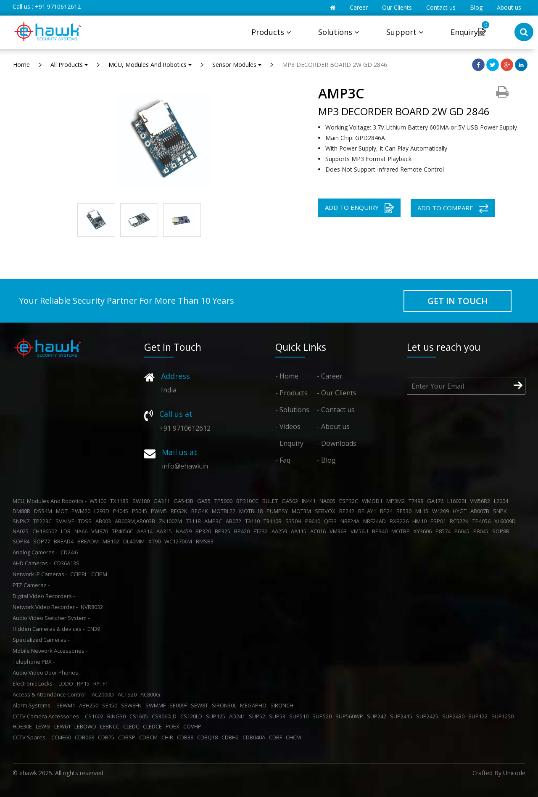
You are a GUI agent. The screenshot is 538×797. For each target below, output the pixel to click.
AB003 (104, 521)
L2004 (502, 501)
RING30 (117, 716)
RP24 (387, 511)
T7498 (417, 501)
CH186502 (46, 531)
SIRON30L (225, 705)
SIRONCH (283, 705)
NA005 (328, 501)
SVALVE (66, 521)
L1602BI (458, 501)
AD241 (238, 716)
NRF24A (351, 521)
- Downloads (336, 443)
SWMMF (156, 705)
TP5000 (224, 501)
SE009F (179, 705)
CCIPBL (80, 574)
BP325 (224, 531)
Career (359, 7)
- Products (291, 392)
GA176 (436, 501)
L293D (103, 511)
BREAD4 (65, 541)
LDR (67, 531)
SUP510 (300, 716)
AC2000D (104, 694)
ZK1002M (172, 521)
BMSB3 (206, 541)
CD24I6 (70, 552)
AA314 (146, 531)
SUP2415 (402, 716)
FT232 (261, 531)
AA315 (165, 531)
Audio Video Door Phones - (47, 672)
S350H (294, 521)
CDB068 (86, 737)
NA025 (22, 531)
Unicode (514, 773)
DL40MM (135, 541)
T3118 (194, 521)
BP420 (243, 531)
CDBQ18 (208, 737)
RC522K (460, 521)
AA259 (281, 531)
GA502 (291, 501)
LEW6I (44, 726)
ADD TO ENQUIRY (359, 208)
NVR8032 (93, 607)
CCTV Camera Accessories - (47, 716)
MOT (63, 511)
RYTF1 (102, 683)
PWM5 (160, 511)
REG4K (201, 511)
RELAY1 (368, 511)
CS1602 (95, 716)
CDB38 (186, 737)
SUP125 (217, 716)
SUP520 (323, 716)
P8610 (314, 521)
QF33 (331, 521)
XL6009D (506, 521)
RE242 (348, 511)
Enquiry (464, 32)
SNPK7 (22, 521)
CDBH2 (231, 737)
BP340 (381, 531)
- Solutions (292, 409)
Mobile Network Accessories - (50, 650)
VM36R (339, 531)
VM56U (361, 531)
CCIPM (100, 574)
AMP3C (214, 521)
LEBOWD (86, 726)
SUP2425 (428, 716)
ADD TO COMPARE (452, 208)
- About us (333, 426)
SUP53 (278, 716)
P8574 (444, 531)
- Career (330, 376)
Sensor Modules (236, 65)
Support (405, 32)
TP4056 (482, 521)
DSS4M (44, 511)
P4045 (122, 511)
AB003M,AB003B (136, 521)
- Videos (288, 426)
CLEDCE (153, 726)
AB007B (481, 511)
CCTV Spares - (30, 737)
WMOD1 (373, 501)
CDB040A (255, 737)
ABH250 (90, 705)
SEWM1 (67, 705)
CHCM (294, 737)
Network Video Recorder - (45, 607)
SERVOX (326, 511)
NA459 (185, 531)
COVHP (193, 726)
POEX (174, 726)
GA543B (185, 501)
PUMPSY (278, 511)
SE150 (111, 705)
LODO (67, 683)
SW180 (142, 501)
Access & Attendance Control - (51, 694)
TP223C (43, 521)
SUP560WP (350, 716)
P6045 (463, 531)
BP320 (204, 531)
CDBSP (128, 737)
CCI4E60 (62, 737)
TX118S (120, 501)
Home (21, 65)
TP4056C (124, 531)
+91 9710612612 (58, 7)
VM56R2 (481, 501)
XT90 (155, 541)
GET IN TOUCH (457, 301)
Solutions (338, 32)
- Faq (282, 460)
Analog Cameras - (35, 552)
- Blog (326, 460)
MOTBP (401, 531)
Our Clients (397, 7)
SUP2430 (454, 716)
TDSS (86, 521)
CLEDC (132, 726)
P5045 (141, 511)
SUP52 (258, 716)
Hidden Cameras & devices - (48, 629)
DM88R (23, 511)
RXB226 (400, 521)
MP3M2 (396, 501)
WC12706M (179, 541)
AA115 (300, 531)
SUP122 (479, 716)
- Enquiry (289, 443)
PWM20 (82, 511)
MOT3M (303, 511)
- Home (286, 376)
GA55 (205, 501)
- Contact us (336, 409)
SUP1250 (503, 716)
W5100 (99, 501)
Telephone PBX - (34, 661)
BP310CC (248, 501)
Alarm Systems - (33, 705)
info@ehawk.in (185, 466)
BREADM (89, 541)
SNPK (501, 511)
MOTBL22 (225, 511)
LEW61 (63, 726)
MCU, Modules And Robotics (150, 65)
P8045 (482, 531)
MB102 (112, 541)
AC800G (151, 694)
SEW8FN (132, 705)
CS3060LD (165, 716)
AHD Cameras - (32, 563)
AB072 (235, 521)
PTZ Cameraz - (31, 585)
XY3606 (424, 531)
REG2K (180, 511)
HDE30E (23, 726)
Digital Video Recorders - (44, 596)
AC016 (319, 531)
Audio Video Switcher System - (51, 618)
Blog (476, 7)
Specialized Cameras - (41, 639)
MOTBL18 (252, 511)
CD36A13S (68, 563)
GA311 (162, 501)
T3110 (253, 521)
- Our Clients (336, 392)
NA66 (82, 531)
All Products (69, 65)
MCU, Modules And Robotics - (50, 501)
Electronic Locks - (34, 683)
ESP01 (439, 521)
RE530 (405, 511)
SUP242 (378, 716)
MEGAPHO (254, 705)
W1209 (441, 511)
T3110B (274, 521)
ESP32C (350, 501)
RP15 (84, 683)
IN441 (310, 501)
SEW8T (201, 705)
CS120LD (192, 716)
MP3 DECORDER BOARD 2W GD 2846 (334, 65)
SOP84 (22, 541)
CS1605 (139, 716)
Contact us (441, 7)
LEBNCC (111, 726)
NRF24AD (375, 521)
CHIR (168, 737)
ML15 (423, 511)
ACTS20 (128, 694)
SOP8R (502, 531)
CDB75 (107, 737)
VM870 (101, 531)
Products (271, 32)
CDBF (277, 737)
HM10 (420, 521)
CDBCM (149, 737)
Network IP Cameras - (40, 574)
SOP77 (43, 541)
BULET (271, 501)
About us (509, 7)
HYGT (461, 511)
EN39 (95, 629)
